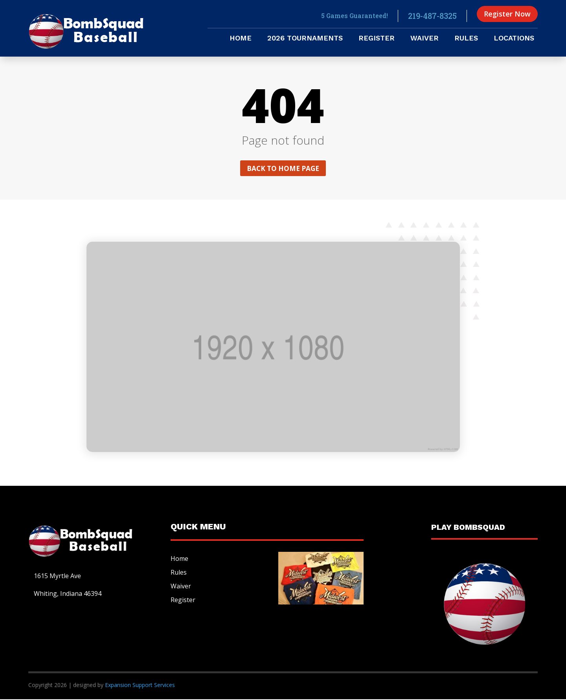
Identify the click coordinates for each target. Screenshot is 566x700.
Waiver (424, 38)
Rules (466, 38)
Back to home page (283, 168)
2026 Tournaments (305, 38)
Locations (514, 38)
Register (376, 38)
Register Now (507, 13)
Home (241, 38)
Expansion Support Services (139, 685)
